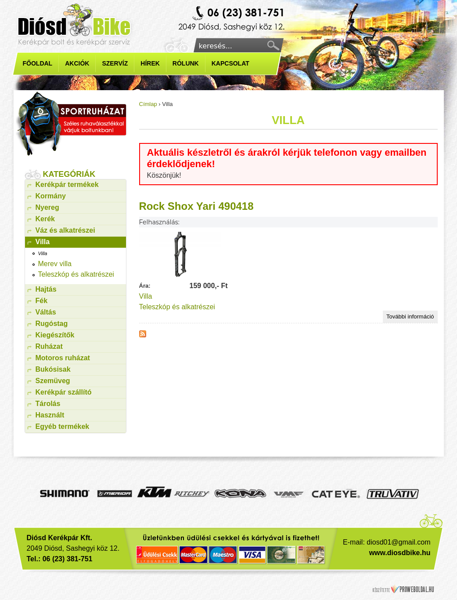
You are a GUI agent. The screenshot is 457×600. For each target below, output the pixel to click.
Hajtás (46, 289)
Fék (42, 300)
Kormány (51, 196)
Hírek (150, 63)
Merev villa (55, 263)
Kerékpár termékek (67, 184)
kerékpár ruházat (71, 123)
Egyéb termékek (63, 426)
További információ (411, 317)
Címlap (148, 104)
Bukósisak (53, 369)
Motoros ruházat (63, 358)
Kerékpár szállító (64, 392)
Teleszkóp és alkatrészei (177, 307)
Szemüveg (53, 380)
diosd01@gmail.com (398, 542)
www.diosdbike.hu (400, 552)
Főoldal (38, 63)
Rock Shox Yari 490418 (196, 206)
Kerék (45, 219)
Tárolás (48, 403)
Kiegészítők (55, 335)
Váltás (46, 312)
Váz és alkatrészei (65, 230)
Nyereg (47, 207)
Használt (50, 415)
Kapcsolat (230, 63)
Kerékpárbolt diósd (232, 19)
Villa (145, 296)
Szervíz (115, 63)
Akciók (77, 63)
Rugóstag (52, 323)
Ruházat (49, 346)
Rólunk (186, 63)
